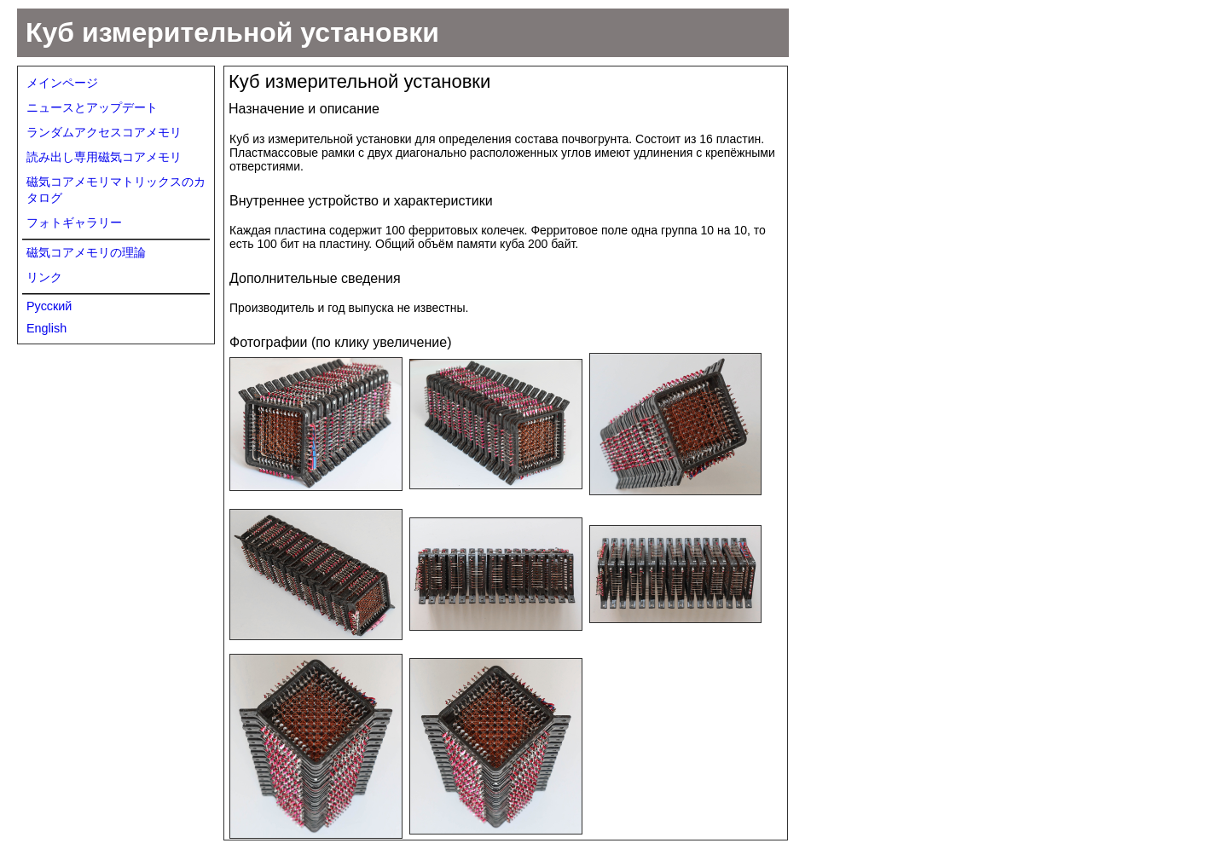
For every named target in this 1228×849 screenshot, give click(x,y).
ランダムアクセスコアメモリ (104, 132)
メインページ (62, 83)
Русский (49, 306)
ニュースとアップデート (92, 107)
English (46, 328)
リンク (44, 277)
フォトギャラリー (74, 222)
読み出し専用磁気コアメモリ (104, 157)
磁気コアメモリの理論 (86, 252)
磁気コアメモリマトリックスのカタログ (116, 190)
